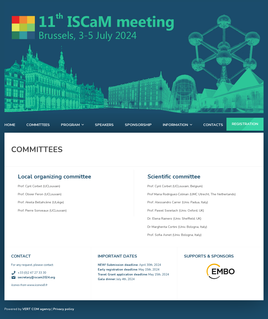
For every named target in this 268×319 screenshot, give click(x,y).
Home (9, 124)
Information (175, 124)
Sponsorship (138, 124)
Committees (38, 124)
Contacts (213, 124)
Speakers (104, 124)
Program (70, 124)
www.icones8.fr (37, 285)
